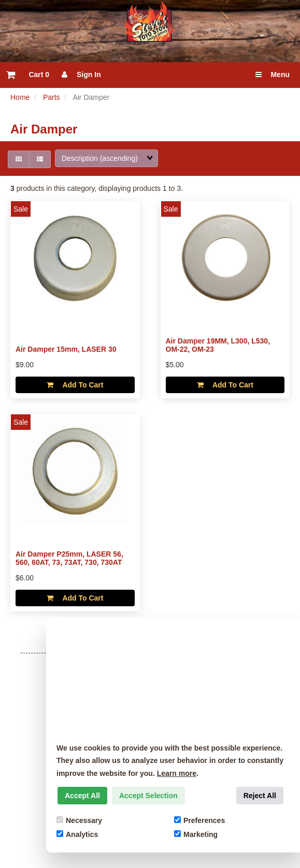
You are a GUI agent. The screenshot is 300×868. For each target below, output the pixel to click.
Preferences (199, 820)
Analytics (77, 834)
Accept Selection (148, 795)
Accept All (82, 795)
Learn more (176, 773)
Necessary (79, 820)
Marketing (196, 834)
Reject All (260, 795)
